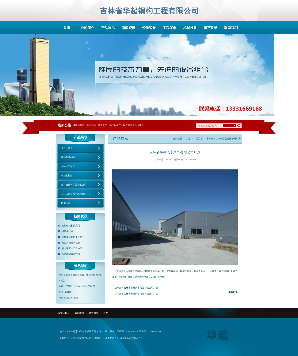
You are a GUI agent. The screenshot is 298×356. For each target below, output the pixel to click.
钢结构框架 (67, 175)
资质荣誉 (149, 28)
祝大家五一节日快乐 (72, 248)
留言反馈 (210, 28)
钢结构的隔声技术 (71, 254)
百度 (105, 313)
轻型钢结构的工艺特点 (73, 237)
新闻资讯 (128, 28)
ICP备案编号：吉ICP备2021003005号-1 (123, 338)
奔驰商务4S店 (68, 157)
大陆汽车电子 (68, 166)
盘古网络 (93, 313)
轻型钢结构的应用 (71, 225)
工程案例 (169, 28)
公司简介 (87, 28)
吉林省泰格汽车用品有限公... (75, 193)
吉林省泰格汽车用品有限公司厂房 (141, 287)
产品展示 (108, 28)
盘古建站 (79, 313)
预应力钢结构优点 (71, 242)
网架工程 (65, 203)
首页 (66, 28)
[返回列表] (233, 292)
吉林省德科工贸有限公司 (73, 184)
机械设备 (190, 28)
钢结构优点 (67, 231)
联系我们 (231, 28)
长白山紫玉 (67, 148)
